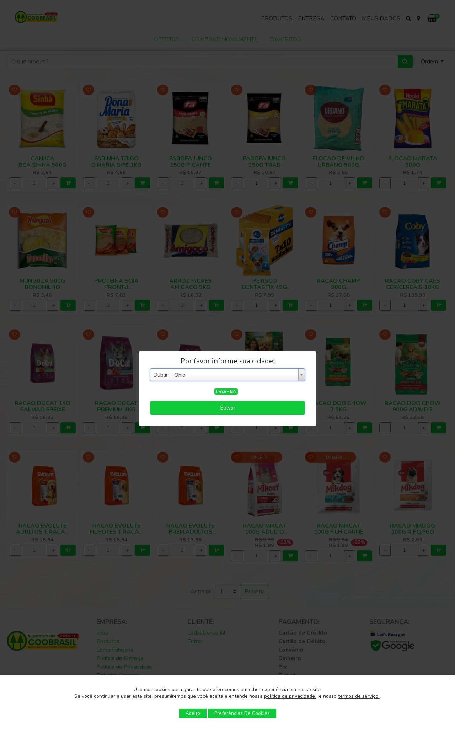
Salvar (227, 408)
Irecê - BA (226, 391)
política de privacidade (290, 696)
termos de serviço (359, 696)
